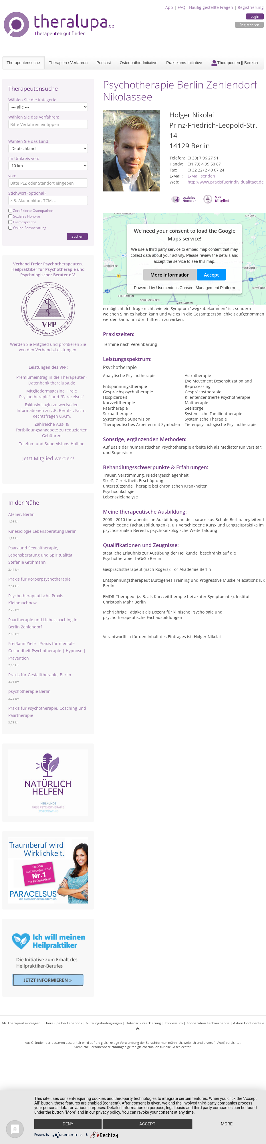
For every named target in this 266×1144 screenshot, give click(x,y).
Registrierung (251, 7)
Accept (211, 275)
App (169, 7)
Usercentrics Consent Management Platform (195, 287)
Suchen (77, 236)
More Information (170, 275)
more (227, 1124)
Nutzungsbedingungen (104, 1023)
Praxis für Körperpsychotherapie (39, 579)
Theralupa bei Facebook (63, 1023)
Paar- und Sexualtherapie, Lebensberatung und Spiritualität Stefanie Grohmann (40, 555)
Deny (67, 1124)
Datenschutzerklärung (143, 1023)
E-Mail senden (201, 176)
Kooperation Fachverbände (207, 1023)
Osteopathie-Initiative (139, 62)
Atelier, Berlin (21, 514)
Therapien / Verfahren (68, 62)
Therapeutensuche (23, 62)
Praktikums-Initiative (184, 62)
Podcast (103, 62)
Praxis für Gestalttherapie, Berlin (39, 674)
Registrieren (249, 24)
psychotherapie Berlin (29, 691)
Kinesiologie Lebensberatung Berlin (42, 531)
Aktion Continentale (248, 1023)
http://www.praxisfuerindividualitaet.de (226, 182)
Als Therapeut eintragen (21, 1023)
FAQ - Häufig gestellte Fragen (205, 7)
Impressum (174, 1023)
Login (255, 16)
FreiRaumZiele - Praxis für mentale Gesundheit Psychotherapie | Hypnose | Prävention (47, 650)
